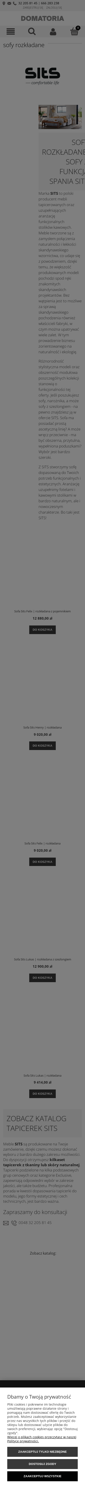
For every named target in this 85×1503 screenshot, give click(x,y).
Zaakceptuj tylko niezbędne (42, 1451)
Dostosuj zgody (42, 1464)
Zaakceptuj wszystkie (42, 1476)
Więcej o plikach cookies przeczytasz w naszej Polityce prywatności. (41, 1439)
